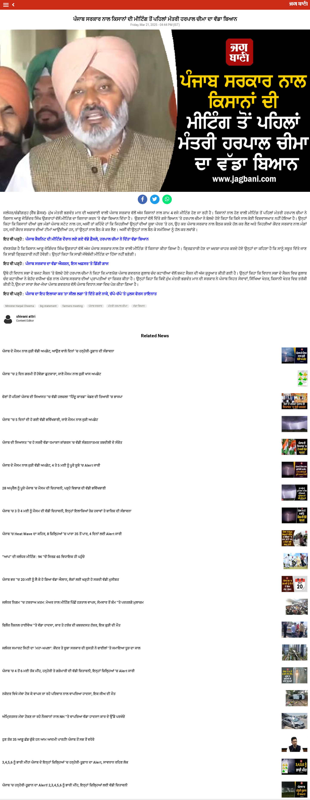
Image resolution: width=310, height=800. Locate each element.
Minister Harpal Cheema (19, 306)
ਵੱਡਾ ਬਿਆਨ (139, 306)
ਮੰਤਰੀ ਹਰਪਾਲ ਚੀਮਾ (117, 306)
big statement (48, 306)
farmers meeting (73, 306)
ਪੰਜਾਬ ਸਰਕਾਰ (95, 306)
